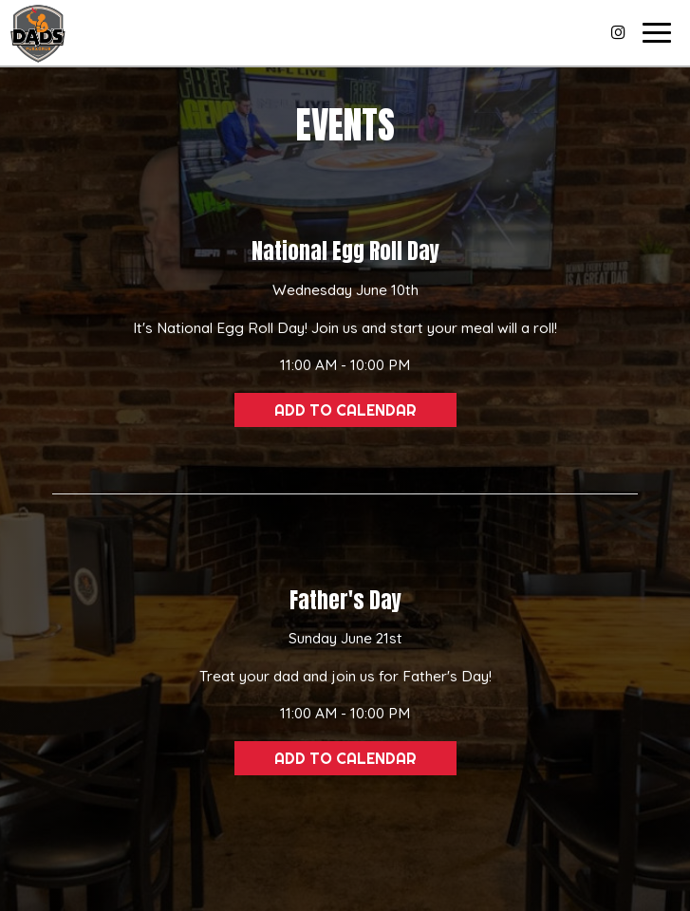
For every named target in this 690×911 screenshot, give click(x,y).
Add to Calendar (345, 409)
